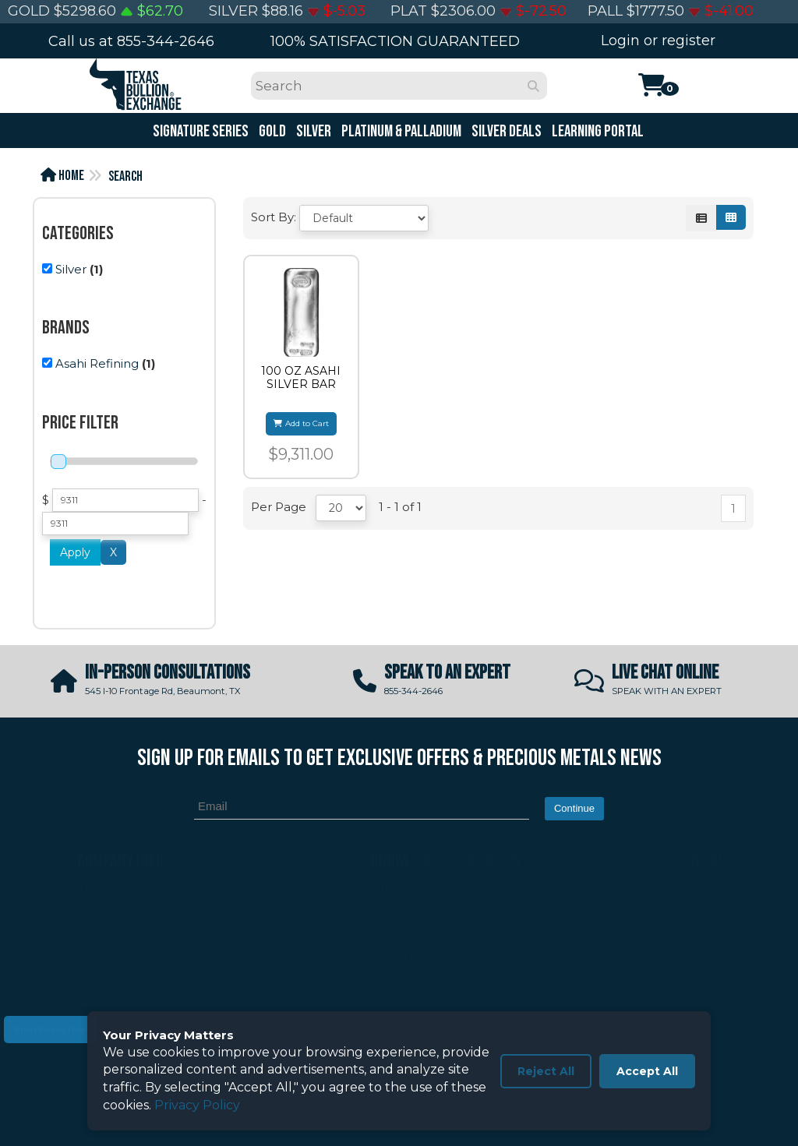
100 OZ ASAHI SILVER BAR (301, 378)
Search (125, 176)
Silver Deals (505, 131)
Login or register (658, 40)
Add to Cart (302, 423)
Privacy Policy (197, 1105)
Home (62, 175)
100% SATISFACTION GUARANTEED (395, 41)
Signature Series (199, 131)
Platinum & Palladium (400, 131)
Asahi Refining (97, 363)
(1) (72, 269)
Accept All (647, 1071)
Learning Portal (596, 131)
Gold (271, 131)
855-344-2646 (165, 41)
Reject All (545, 1071)
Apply (75, 552)
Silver (312, 131)
